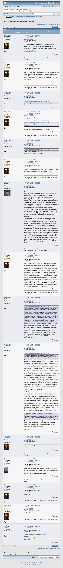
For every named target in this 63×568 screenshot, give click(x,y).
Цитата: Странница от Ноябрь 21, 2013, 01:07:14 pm (37, 149)
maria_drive (7, 182)
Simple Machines (38, 562)
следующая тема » (54, 24)
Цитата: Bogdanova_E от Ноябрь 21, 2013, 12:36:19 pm (37, 120)
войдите (13, 9)
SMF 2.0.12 (23, 562)
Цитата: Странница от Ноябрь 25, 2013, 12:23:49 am (37, 534)
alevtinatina (7, 297)
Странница (7, 35)
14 (17, 27)
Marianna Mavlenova (10, 459)
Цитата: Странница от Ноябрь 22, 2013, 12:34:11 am (37, 306)
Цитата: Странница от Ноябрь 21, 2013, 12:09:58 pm (37, 101)
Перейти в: (35, 557)
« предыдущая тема (43, 24)
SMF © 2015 (30, 562)
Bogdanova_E (8, 92)
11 (12, 27)
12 (13, 27)
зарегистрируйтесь (23, 9)
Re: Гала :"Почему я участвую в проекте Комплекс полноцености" (32, 37)
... (10, 27)
